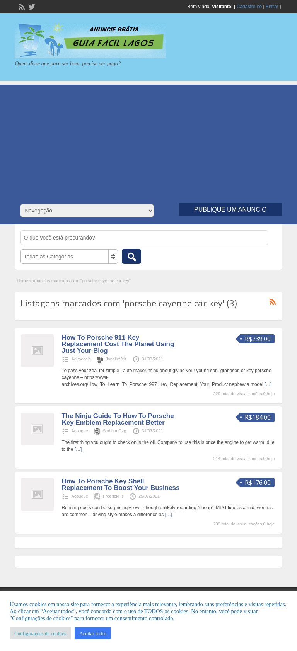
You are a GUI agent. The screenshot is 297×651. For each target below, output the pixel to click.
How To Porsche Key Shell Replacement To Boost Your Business (120, 484)
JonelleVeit (116, 359)
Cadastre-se (249, 6)
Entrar (272, 6)
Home (22, 281)
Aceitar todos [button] (92, 633)
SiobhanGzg (114, 430)
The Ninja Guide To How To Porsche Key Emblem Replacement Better (117, 419)
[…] (268, 384)
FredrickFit (113, 496)
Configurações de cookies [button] (40, 633)
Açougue (79, 430)
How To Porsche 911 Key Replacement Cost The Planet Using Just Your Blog (117, 344)
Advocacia (81, 359)
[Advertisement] (148, 139)
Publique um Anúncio (230, 209)
